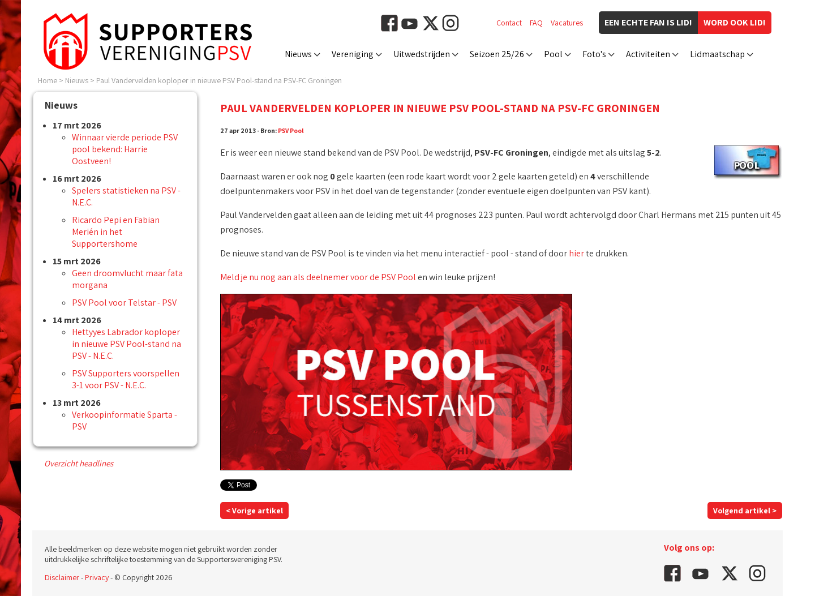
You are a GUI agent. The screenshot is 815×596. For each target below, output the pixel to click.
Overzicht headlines (78, 463)
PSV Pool (291, 130)
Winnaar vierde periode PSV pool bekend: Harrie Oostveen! (125, 149)
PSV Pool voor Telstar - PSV (124, 302)
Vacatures (567, 23)
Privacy (97, 577)
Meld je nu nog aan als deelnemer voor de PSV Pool (318, 277)
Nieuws (298, 54)
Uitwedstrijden (421, 54)
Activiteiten (648, 54)
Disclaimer (62, 577)
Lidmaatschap (717, 54)
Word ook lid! (735, 22)
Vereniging (353, 54)
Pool (553, 54)
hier (576, 253)
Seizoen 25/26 (497, 54)
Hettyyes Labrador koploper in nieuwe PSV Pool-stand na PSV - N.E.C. (126, 344)
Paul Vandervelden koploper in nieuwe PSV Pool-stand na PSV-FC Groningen (219, 80)
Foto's (594, 54)
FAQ (536, 23)
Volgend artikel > (745, 510)
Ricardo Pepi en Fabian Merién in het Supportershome (116, 232)
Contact (509, 23)
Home (47, 80)
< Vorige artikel (254, 510)
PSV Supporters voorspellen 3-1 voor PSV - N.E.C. (125, 379)
